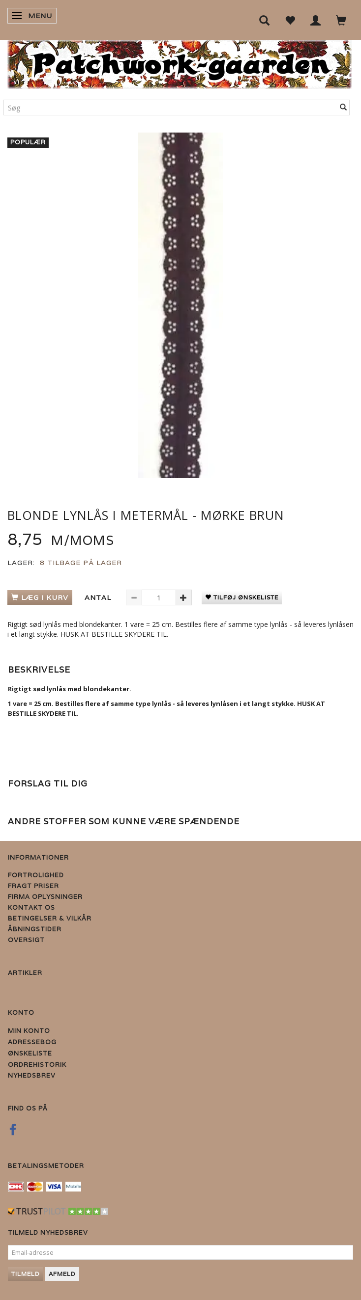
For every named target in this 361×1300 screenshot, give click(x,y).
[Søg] (343, 107)
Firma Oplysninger (45, 897)
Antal (99, 597)
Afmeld (62, 1273)
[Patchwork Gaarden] (179, 62)
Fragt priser (33, 886)
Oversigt (26, 940)
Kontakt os (31, 907)
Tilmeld (25, 1273)
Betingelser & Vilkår (49, 918)
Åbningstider (34, 929)
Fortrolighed (36, 875)
